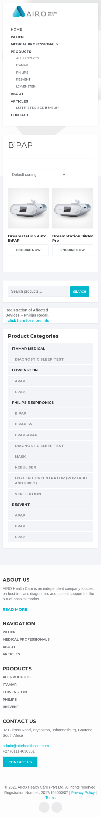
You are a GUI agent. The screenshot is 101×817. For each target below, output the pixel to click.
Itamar (22, 65)
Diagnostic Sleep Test (39, 359)
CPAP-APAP (26, 435)
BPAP (20, 526)
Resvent (23, 79)
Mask (20, 456)
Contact (20, 115)
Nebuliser (25, 467)
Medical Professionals (34, 44)
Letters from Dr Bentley (37, 108)
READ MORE (15, 609)
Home (16, 29)
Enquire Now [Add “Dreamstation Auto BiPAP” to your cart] (28, 250)
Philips (22, 72)
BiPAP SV (24, 424)
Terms (50, 798)
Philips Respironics (33, 402)
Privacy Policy (83, 792)
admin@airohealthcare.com (26, 746)
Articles (19, 101)
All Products (27, 58)
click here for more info (29, 320)
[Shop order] (37, 174)
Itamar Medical (28, 348)
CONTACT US (20, 762)
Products (21, 52)
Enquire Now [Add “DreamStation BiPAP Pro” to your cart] (72, 250)
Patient (18, 37)
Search (79, 291)
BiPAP (20, 413)
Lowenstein (26, 86)
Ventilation (28, 494)
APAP (20, 381)
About (17, 94)
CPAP (20, 392)
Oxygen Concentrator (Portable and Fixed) (52, 480)
